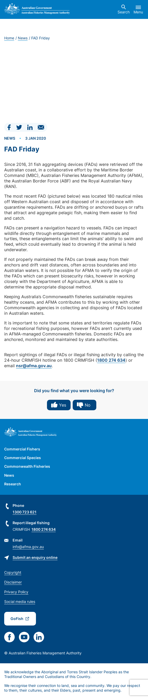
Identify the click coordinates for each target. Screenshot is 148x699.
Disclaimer (13, 582)
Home (9, 38)
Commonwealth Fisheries (27, 466)
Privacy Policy (16, 592)
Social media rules (19, 601)
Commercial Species (22, 457)
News (23, 38)
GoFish (16, 618)
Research (12, 484)
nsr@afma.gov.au (34, 365)
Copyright (12, 572)
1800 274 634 (111, 360)
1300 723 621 (24, 512)
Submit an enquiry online (35, 557)
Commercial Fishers (22, 449)
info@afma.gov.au (28, 546)
